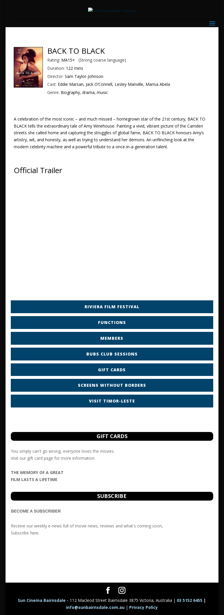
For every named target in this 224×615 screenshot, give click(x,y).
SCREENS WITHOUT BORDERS (112, 385)
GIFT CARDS (112, 369)
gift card (35, 458)
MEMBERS (111, 338)
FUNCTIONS (112, 322)
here (34, 533)
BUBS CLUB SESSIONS (112, 354)
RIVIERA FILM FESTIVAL (112, 306)
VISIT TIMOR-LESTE (112, 401)
